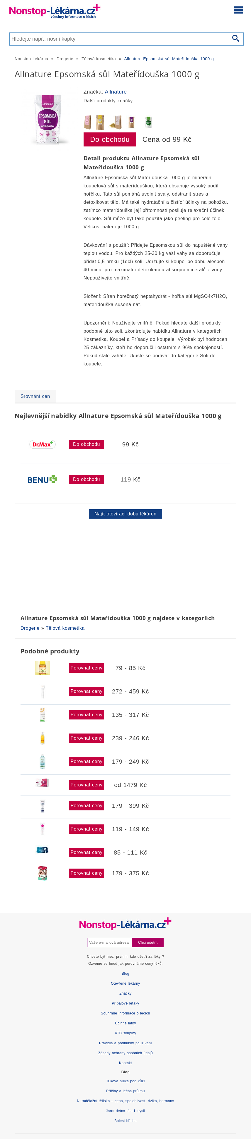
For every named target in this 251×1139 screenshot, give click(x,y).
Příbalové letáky (125, 1003)
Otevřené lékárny (125, 983)
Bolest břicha (125, 1121)
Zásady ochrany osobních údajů (125, 1053)
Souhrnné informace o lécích (125, 1013)
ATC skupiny (125, 1033)
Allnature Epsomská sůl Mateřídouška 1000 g (169, 58)
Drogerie (65, 58)
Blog (125, 973)
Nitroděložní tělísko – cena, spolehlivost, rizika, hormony (125, 1101)
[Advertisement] (125, 565)
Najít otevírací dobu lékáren (125, 513)
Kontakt (125, 1063)
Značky (125, 993)
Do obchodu (110, 139)
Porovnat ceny (86, 667)
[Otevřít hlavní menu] (238, 9)
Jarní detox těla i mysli (125, 1111)
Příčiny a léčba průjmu (125, 1091)
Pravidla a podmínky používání (125, 1043)
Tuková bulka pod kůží (125, 1081)
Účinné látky (125, 1023)
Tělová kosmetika (99, 58)
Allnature (116, 92)
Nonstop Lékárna (31, 58)
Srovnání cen (35, 396)
